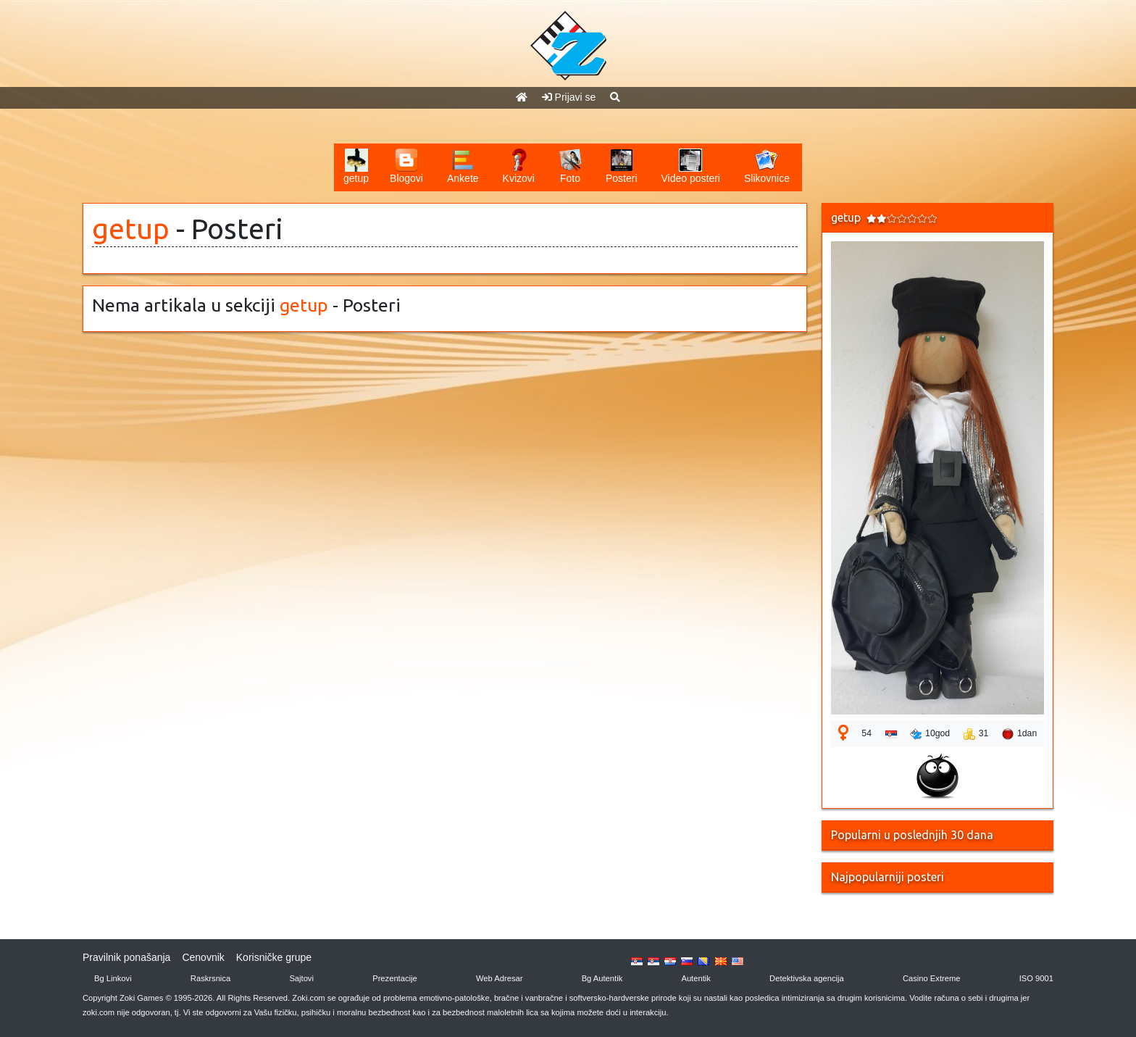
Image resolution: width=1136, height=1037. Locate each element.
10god (930, 734)
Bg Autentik (602, 978)
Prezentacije (394, 978)
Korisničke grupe (274, 957)
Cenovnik (203, 957)
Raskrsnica (210, 978)
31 (976, 734)
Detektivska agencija (806, 978)
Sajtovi (301, 978)
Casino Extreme (932, 978)
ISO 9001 (1036, 978)
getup (131, 228)
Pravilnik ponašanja (126, 957)
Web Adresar (499, 978)
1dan (1019, 734)
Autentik (695, 978)
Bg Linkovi (113, 978)
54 (866, 733)
